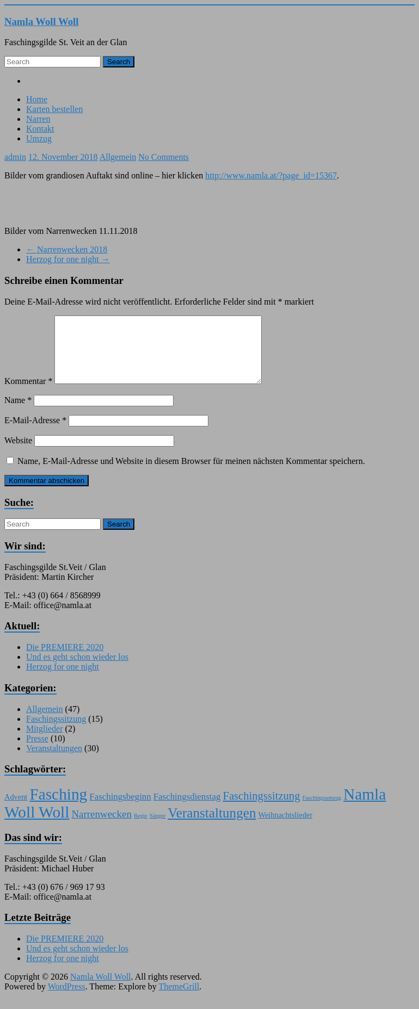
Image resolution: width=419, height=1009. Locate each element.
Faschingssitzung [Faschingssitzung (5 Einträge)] (261, 809)
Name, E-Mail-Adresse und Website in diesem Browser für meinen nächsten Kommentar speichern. (191, 474)
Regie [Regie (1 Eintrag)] (140, 829)
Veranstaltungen (54, 761)
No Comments (163, 157)
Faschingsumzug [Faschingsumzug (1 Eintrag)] (321, 811)
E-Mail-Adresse (35, 433)
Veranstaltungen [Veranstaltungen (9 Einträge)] (212, 826)
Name (18, 413)
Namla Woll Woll (41, 21)
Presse (37, 751)
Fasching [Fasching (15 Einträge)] (58, 807)
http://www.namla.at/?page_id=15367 (271, 175)
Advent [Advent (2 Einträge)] (15, 810)
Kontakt (40, 128)
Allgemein (118, 157)
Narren (38, 118)
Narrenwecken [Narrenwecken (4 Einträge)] (101, 827)
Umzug (39, 138)
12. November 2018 (63, 157)
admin (15, 157)
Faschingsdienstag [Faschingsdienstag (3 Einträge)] (187, 809)
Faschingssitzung (56, 731)
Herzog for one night (68, 259)
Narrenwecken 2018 (66, 249)
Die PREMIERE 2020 (64, 660)
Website (18, 453)
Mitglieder (44, 741)
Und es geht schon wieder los (77, 669)
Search (118, 62)
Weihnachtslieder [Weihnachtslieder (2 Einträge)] (285, 828)
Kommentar (28, 394)
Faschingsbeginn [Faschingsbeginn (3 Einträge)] (120, 809)
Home (36, 99)
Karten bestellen (54, 109)
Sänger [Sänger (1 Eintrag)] (158, 829)
